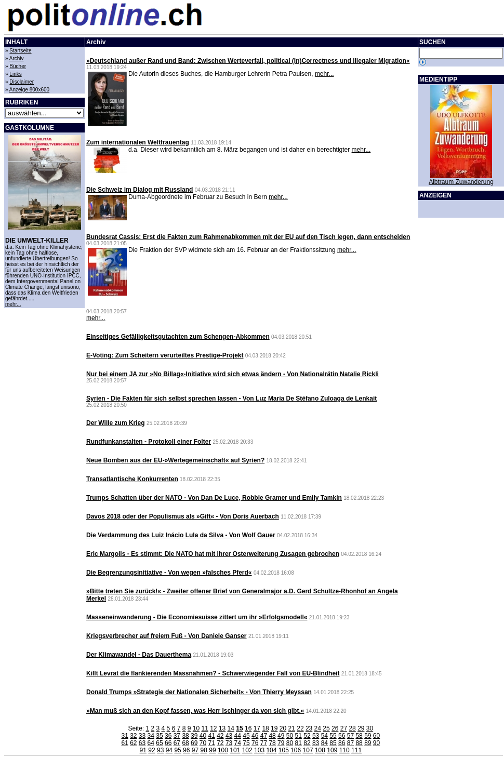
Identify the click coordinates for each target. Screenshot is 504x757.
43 (229, 735)
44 (237, 735)
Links (15, 74)
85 (332, 743)
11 (204, 728)
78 (272, 743)
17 (257, 728)
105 (283, 750)
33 (142, 735)
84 (324, 743)
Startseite (20, 51)
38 (185, 735)
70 (203, 743)
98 (204, 750)
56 (341, 735)
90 (376, 743)
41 (211, 735)
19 (274, 728)
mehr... (13, 304)
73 (229, 743)
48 (272, 735)
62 (133, 743)
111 (356, 750)
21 (291, 728)
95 (177, 750)
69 (194, 743)
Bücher (17, 66)
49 (280, 735)
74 (237, 743)
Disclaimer (21, 82)
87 (350, 743)
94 (169, 750)
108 (320, 750)
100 (223, 750)
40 (203, 735)
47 (263, 735)
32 (133, 735)
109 (332, 750)
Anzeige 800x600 (29, 89)
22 (300, 728)
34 (151, 735)
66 (168, 743)
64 (151, 743)
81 (298, 743)
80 (289, 743)
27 (343, 728)
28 (352, 728)
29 (360, 728)
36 (168, 735)
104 (271, 750)
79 (280, 743)
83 (315, 743)
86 (341, 743)
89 (367, 743)
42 (220, 735)
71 (211, 743)
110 (344, 750)
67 (177, 743)
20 (283, 728)
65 (159, 743)
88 (358, 743)
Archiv (16, 58)
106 (295, 750)
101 (235, 750)
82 (306, 743)
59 (367, 735)
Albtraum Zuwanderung (461, 181)
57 (350, 735)
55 (332, 735)
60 (376, 735)
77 (263, 743)
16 (248, 728)
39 (194, 735)
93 (160, 750)
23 (309, 728)
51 (298, 735)
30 (369, 728)
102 (247, 750)
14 (231, 728)
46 (254, 735)
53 (315, 735)
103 (259, 750)
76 (254, 743)
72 (220, 743)
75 (246, 743)
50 (289, 735)
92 (151, 750)
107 (308, 750)
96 (186, 750)
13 (222, 728)
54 (324, 735)
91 (143, 750)
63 (142, 743)
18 (265, 728)
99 (212, 750)
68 (185, 743)
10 (196, 728)
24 (317, 728)
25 (326, 728)
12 (213, 728)
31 (124, 735)
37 (177, 735)
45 (246, 735)
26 (334, 728)
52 (306, 735)
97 (195, 750)
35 (159, 735)
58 (358, 735)
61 (124, 743)
